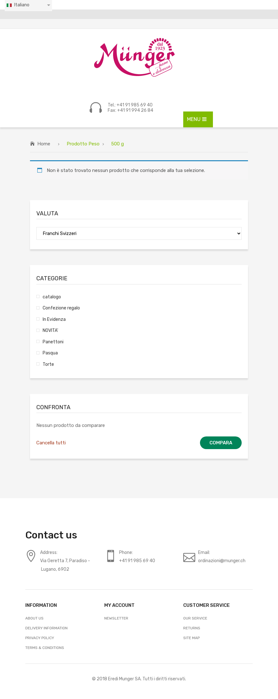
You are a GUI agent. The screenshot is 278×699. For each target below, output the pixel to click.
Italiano (17, 5)
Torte (48, 364)
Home (43, 144)
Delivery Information (46, 628)
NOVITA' (50, 330)
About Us (34, 618)
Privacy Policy (39, 638)
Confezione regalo (61, 307)
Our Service (195, 618)
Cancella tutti (51, 443)
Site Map (191, 638)
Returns (191, 628)
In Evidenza (54, 319)
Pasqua (50, 352)
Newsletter (116, 618)
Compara (220, 443)
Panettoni (53, 341)
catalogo (52, 296)
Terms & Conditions (44, 647)
